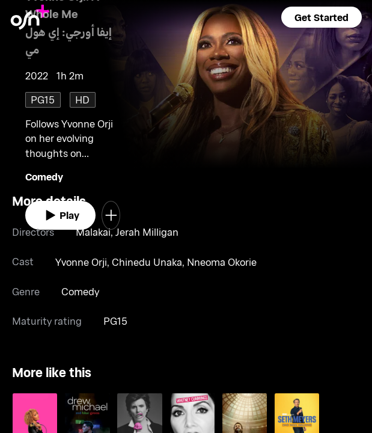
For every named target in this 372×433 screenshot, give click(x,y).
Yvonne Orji (81, 262)
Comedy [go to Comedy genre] (44, 176)
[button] (321, 17)
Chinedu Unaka (147, 262)
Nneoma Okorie (222, 262)
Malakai (93, 232)
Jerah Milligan (146, 232)
